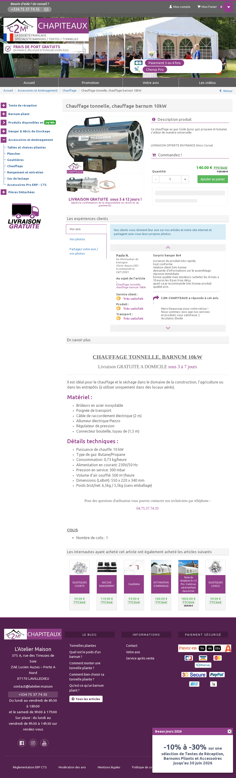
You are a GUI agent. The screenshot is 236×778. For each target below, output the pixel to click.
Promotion (90, 82)
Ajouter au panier (213, 179)
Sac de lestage (18, 178)
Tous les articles (86, 698)
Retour (228, 90)
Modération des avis (72, 766)
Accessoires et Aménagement (38, 90)
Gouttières (15, 159)
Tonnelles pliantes (82, 645)
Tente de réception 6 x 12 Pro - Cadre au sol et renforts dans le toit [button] (188, 584)
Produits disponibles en (32, 122)
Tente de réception (22, 105)
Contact (131, 645)
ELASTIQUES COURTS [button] (80, 584)
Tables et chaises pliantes (26, 146)
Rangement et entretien (25, 171)
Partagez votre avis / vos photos (84, 251)
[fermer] (229, 731)
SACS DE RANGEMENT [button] (106, 584)
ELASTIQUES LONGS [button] (216, 584)
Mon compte (175, 6)
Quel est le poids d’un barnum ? (85, 654)
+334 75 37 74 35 (26, 9)
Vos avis (75, 228)
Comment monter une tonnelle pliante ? (84, 665)
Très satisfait (133, 298)
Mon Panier (207, 7)
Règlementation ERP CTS (30, 766)
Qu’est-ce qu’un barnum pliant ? (86, 687)
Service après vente (140, 658)
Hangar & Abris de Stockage (29, 130)
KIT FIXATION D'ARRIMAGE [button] (161, 584)
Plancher (13, 153)
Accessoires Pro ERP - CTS (27, 184)
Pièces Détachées (21, 191)
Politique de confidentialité (150, 766)
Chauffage (69, 90)
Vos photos (77, 238)
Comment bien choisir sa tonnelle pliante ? (86, 676)
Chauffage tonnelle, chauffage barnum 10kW (131, 285)
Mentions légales (109, 766)
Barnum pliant (19, 113)
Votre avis (151, 82)
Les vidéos (207, 82)
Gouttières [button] (134, 583)
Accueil (29, 82)
